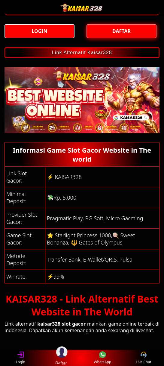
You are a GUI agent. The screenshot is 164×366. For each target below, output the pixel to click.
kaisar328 (48, 324)
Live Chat (143, 358)
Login (20, 358)
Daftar (61, 357)
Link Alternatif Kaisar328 (82, 52)
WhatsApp (102, 358)
